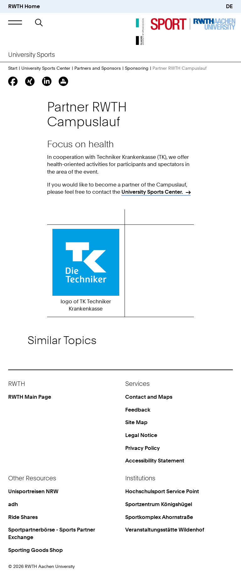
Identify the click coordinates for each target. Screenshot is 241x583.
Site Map (136, 422)
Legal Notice (141, 435)
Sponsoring (136, 68)
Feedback (137, 410)
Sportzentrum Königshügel (158, 504)
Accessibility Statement (154, 460)
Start (12, 68)
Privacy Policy (142, 448)
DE (229, 6)
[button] (15, 22)
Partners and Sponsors (97, 68)
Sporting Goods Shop (35, 550)
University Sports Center (45, 68)
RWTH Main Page (29, 397)
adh (13, 504)
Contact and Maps (148, 397)
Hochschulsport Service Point (162, 491)
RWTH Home (24, 6)
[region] (120, 265)
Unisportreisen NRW (33, 491)
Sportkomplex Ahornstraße (159, 517)
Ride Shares (23, 517)
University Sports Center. (152, 192)
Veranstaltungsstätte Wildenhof (164, 529)
